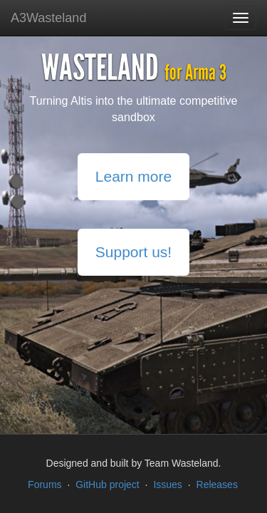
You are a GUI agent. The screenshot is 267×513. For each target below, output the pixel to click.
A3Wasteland (48, 18)
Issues (167, 484)
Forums (44, 484)
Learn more (133, 176)
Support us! (133, 252)
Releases (217, 484)
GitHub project (107, 484)
